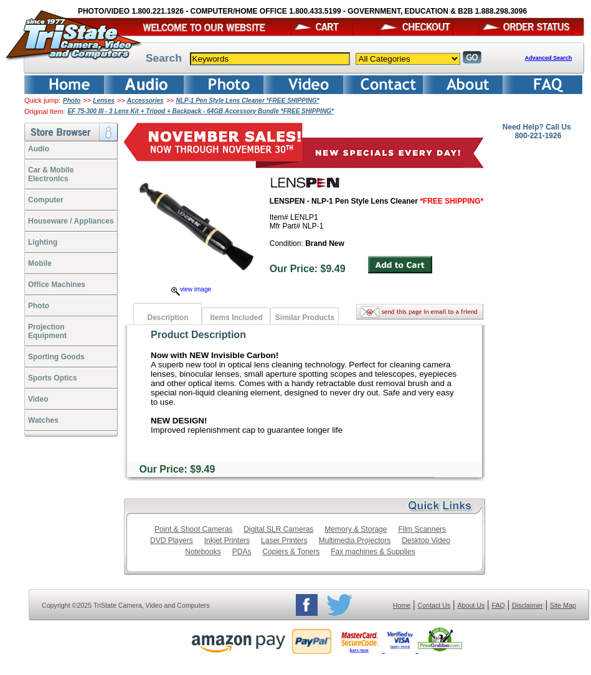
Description (167, 317)
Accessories (145, 100)
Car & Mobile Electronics (50, 174)
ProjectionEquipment (47, 331)
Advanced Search (548, 58)
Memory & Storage (355, 529)
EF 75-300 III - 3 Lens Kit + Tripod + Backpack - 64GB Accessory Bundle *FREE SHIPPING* (200, 111)
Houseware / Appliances (71, 221)
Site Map (563, 605)
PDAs (242, 551)
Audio (38, 148)
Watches (43, 420)
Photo (71, 100)
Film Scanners (422, 529)
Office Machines (56, 284)
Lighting (42, 242)
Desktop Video (426, 540)
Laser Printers (284, 540)
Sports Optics (52, 378)
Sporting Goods (56, 356)
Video (38, 399)
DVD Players (171, 540)
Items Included (236, 317)
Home (401, 605)
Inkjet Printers (227, 540)
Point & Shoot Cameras (193, 529)
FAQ (497, 605)
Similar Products (304, 317)
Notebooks (202, 551)
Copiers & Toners (290, 551)
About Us (471, 605)
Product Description (198, 334)
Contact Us (434, 605)
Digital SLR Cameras (278, 529)
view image (191, 289)
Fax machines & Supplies (373, 551)
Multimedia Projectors (354, 540)
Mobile (40, 263)
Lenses (103, 100)
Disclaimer (527, 605)
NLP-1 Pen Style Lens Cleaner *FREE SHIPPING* (247, 100)
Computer (46, 200)
